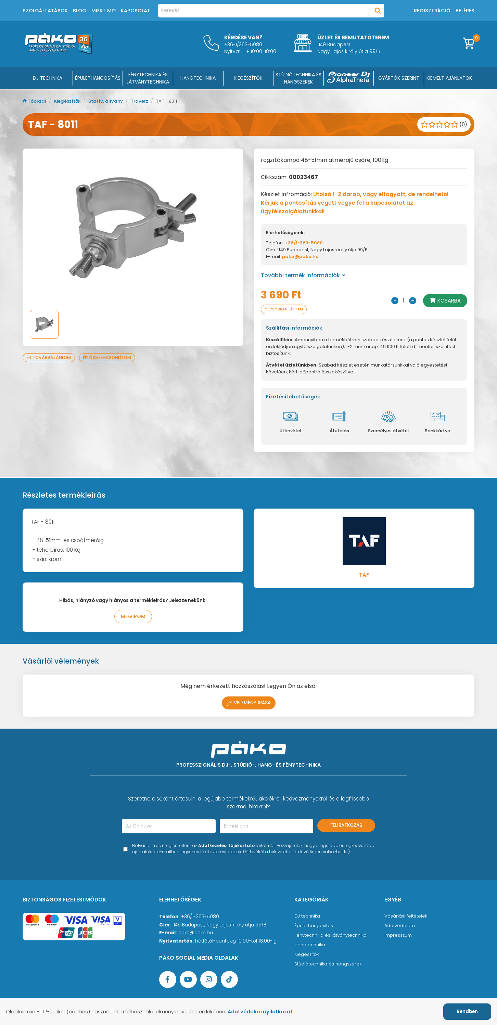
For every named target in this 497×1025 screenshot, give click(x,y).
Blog (79, 10)
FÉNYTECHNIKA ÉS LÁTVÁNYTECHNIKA (148, 78)
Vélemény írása (249, 704)
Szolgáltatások (45, 10)
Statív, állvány (109, 101)
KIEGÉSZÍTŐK (248, 78)
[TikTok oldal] (229, 980)
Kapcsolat (135, 10)
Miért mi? (103, 10)
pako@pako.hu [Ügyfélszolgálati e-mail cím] (195, 934)
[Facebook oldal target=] (167, 980)
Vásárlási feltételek (406, 917)
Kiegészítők (70, 101)
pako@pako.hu (300, 256)
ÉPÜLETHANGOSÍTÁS (97, 78)
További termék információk (303, 275)
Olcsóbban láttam (286, 309)
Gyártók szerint (398, 78)
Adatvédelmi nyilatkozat (264, 1011)
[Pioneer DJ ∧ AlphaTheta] (349, 78)
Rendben (467, 1011)
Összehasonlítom (110, 357)
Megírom (132, 617)
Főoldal (35, 101)
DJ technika (307, 917)
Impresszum (398, 936)
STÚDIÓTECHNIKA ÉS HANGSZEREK (298, 78)
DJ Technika (47, 78)
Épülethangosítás (314, 927)
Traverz (145, 101)
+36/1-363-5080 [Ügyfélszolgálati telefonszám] (200, 918)
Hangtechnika (310, 946)
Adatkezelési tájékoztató (226, 847)
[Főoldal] (58, 52)
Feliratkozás (346, 826)
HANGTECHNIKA (198, 78)
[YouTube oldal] (188, 980)
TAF (364, 575)
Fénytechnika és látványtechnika (332, 936)
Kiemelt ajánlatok (449, 78)
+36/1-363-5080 (304, 243)
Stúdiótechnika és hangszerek (329, 965)
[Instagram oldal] (208, 980)
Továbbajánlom (50, 357)
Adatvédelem (400, 927)
